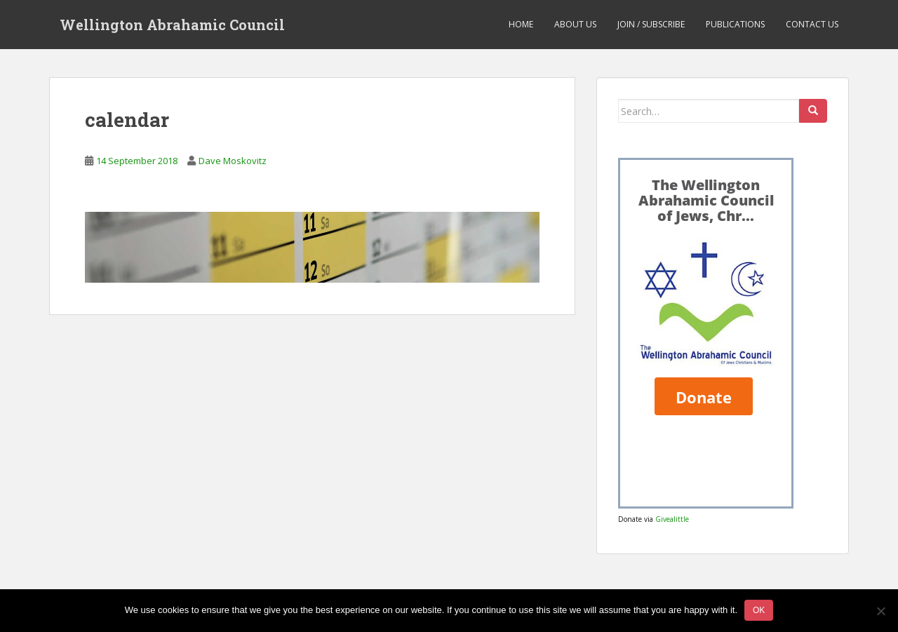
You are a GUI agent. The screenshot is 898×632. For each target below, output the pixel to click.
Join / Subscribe (651, 24)
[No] (880, 611)
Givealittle (672, 519)
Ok (759, 610)
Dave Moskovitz (233, 160)
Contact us (812, 24)
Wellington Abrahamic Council (172, 24)
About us (575, 24)
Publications (735, 24)
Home (521, 24)
